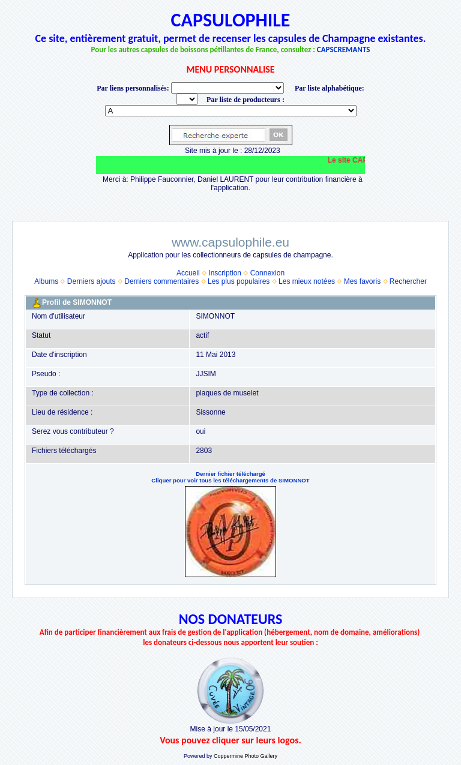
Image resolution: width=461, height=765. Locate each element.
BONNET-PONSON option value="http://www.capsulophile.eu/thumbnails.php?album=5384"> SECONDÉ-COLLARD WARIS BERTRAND (231, 110)
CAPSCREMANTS (343, 49)
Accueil (188, 273)
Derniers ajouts (91, 281)
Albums (46, 281)
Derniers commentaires (161, 281)
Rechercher (408, 281)
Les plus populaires (239, 281)
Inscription (224, 273)
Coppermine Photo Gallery (245, 756)
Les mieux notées (307, 281)
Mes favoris (362, 281)
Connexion (267, 273)
